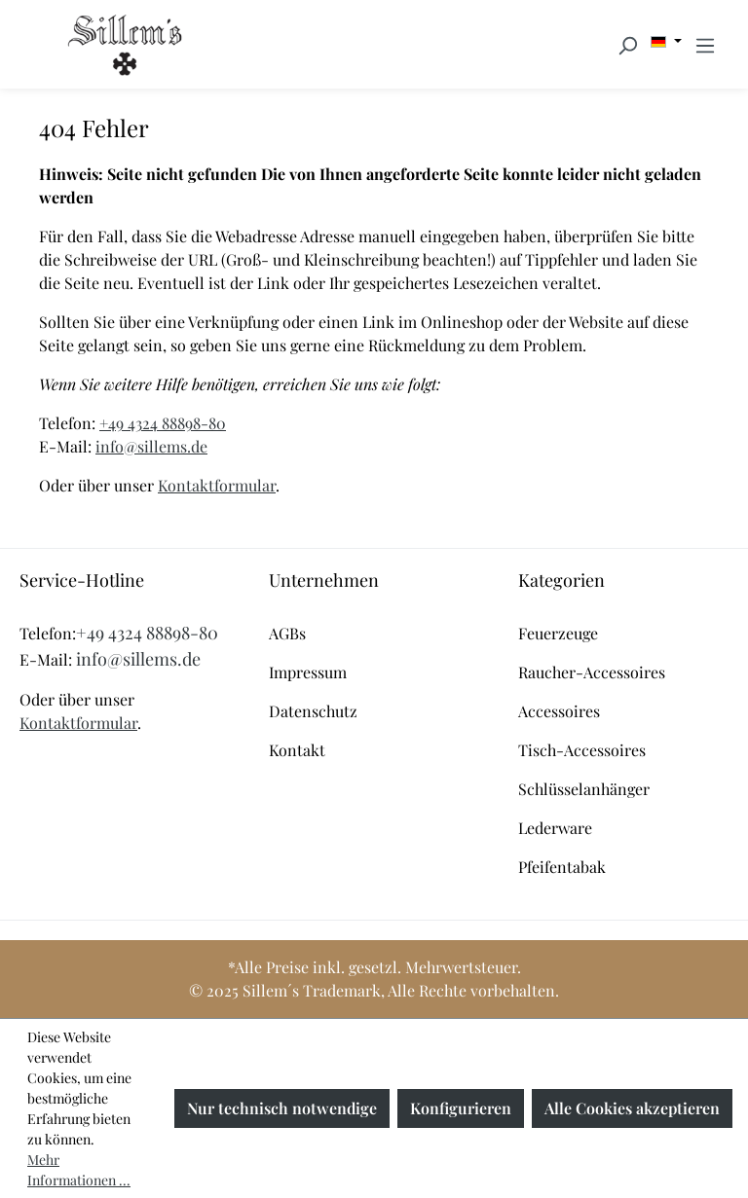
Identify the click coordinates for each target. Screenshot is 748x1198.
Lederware (555, 827)
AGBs (287, 633)
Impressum (308, 672)
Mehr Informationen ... (79, 1169)
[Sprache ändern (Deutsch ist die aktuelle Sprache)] (666, 41)
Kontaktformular (217, 485)
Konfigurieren (460, 1108)
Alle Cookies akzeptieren (632, 1108)
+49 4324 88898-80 (162, 423)
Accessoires (559, 711)
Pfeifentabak (562, 866)
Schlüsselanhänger (584, 789)
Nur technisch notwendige (282, 1108)
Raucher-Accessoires (591, 672)
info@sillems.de (151, 446)
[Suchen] (627, 44)
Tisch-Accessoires (582, 750)
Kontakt (297, 750)
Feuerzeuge (558, 633)
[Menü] (705, 44)
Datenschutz (313, 711)
